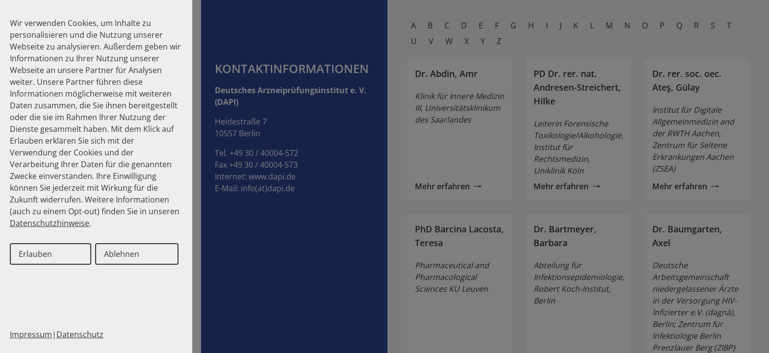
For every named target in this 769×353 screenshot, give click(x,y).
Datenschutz (79, 334)
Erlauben (35, 254)
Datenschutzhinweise (49, 223)
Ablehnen (121, 254)
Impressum (31, 334)
